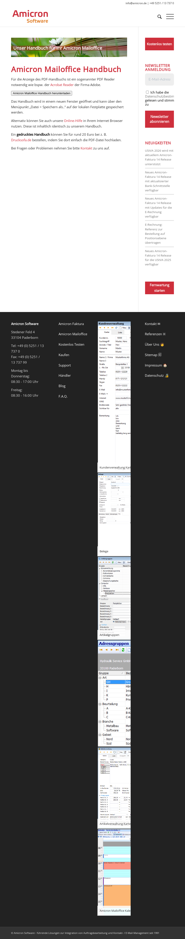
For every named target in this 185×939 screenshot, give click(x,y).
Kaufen (64, 355)
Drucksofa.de (21, 140)
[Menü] (168, 17)
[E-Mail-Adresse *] (159, 79)
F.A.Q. (63, 396)
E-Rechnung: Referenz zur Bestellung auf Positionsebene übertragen (155, 234)
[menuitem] (157, 17)
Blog (62, 386)
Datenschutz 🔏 (157, 375)
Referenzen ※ (155, 334)
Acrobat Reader (62, 84)
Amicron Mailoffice (73, 334)
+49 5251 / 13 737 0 (162, 3)
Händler (65, 375)
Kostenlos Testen (71, 344)
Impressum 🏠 (156, 365)
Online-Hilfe (73, 120)
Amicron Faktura (71, 323)
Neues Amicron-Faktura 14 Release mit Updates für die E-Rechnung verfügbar (158, 207)
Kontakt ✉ (152, 323)
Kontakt (86, 148)
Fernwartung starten (159, 288)
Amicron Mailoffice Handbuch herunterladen (41, 93)
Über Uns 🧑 (154, 344)
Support (65, 365)
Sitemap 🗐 (153, 355)
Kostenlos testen (159, 44)
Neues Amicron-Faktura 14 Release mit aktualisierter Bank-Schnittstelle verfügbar (158, 181)
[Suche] (157, 17)
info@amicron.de (136, 3)
